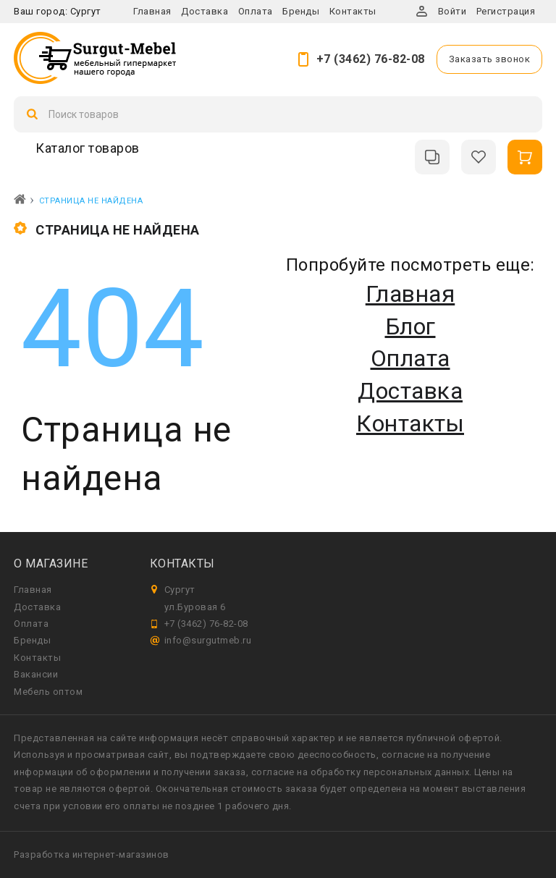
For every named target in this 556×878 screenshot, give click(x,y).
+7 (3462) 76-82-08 (370, 59)
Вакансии (36, 674)
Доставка (204, 11)
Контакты (352, 11)
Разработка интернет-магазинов (91, 854)
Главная (152, 11)
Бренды (300, 11)
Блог (410, 326)
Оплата (255, 11)
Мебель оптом (48, 691)
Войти (452, 11)
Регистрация (506, 11)
